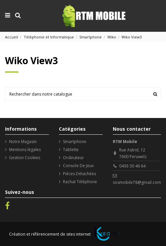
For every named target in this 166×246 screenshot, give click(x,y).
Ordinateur (73, 157)
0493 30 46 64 (132, 166)
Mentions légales (25, 149)
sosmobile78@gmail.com (137, 182)
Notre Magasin (23, 141)
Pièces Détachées (79, 173)
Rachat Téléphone (80, 181)
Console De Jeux (78, 165)
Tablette (71, 149)
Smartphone (74, 141)
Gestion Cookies (24, 157)
